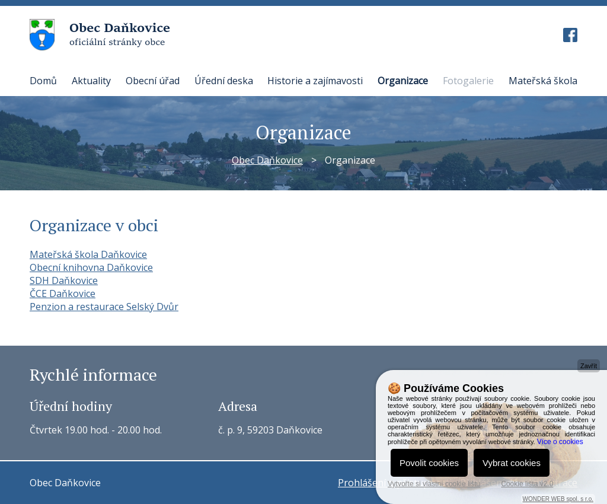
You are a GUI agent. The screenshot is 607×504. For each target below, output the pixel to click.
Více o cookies (560, 442)
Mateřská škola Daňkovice (88, 254)
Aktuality (91, 80)
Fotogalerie (468, 80)
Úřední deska (223, 80)
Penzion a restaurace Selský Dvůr (104, 306)
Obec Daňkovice (267, 160)
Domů (43, 80)
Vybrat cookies (512, 463)
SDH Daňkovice (64, 280)
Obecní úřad (153, 80)
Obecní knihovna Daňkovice (91, 267)
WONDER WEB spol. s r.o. (558, 499)
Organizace (403, 80)
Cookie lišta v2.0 (527, 484)
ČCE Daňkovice (62, 293)
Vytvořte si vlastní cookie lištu (434, 484)
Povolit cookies (429, 463)
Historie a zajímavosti (315, 80)
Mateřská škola (543, 80)
